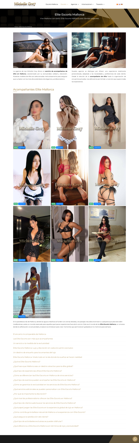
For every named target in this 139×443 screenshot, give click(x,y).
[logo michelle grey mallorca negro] (25, 3)
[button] (69, 334)
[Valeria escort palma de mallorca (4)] (31, 94)
